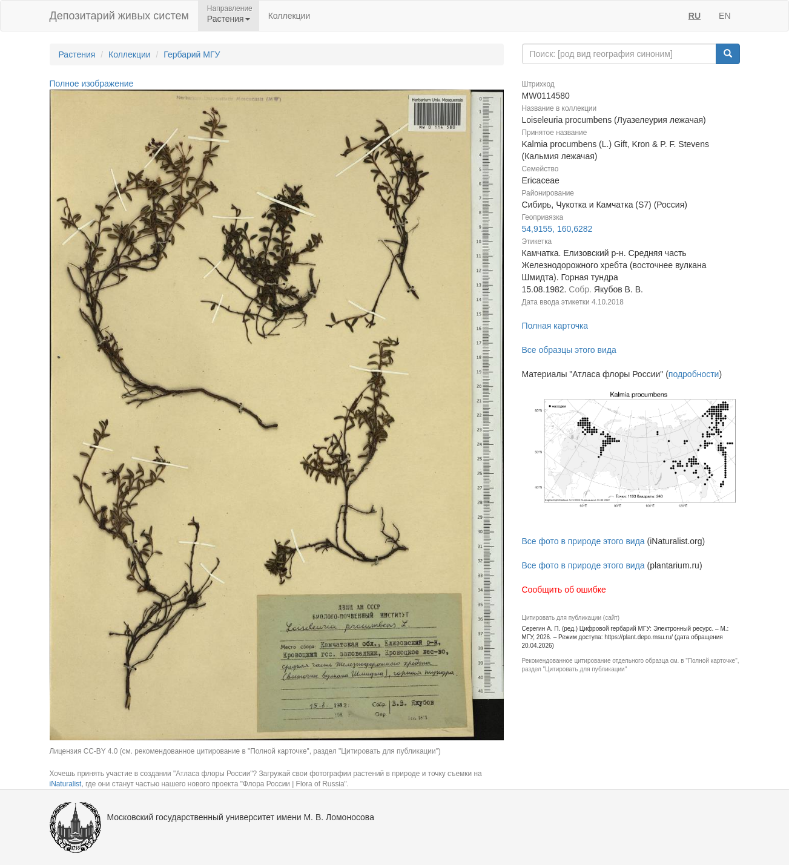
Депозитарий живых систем (119, 16)
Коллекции (289, 16)
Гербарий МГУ (191, 54)
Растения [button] (228, 19)
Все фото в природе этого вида (583, 541)
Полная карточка (555, 326)
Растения (77, 54)
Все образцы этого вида (569, 350)
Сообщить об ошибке (564, 589)
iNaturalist (66, 784)
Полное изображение (92, 83)
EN (724, 16)
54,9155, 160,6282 (557, 229)
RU (694, 16)
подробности (694, 374)
